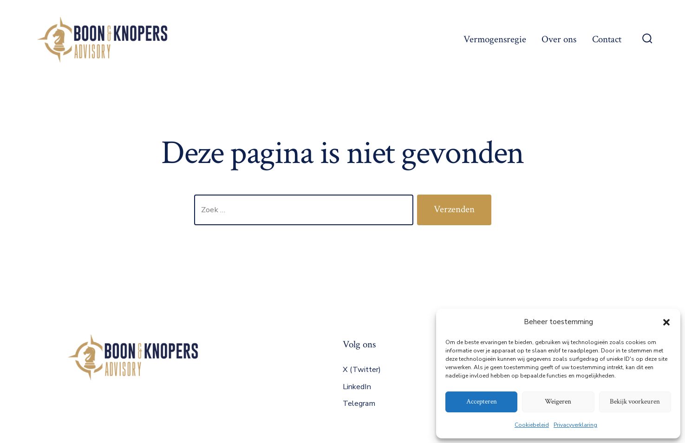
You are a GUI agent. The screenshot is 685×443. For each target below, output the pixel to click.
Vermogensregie (494, 39)
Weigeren (558, 401)
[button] (666, 322)
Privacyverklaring (575, 425)
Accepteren (481, 401)
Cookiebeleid (532, 425)
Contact (606, 39)
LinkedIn (357, 387)
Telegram (359, 403)
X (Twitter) (362, 370)
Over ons (558, 39)
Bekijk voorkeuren (635, 401)
